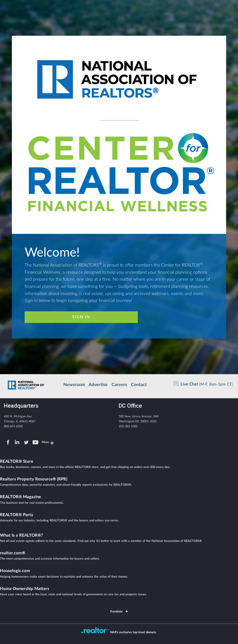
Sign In (81, 317)
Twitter (26, 442)
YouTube (35, 442)
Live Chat (189, 384)
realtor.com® (119, 556)
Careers (119, 384)
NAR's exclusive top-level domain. (133, 632)
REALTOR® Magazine (119, 500)
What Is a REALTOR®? (119, 538)
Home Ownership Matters (119, 592)
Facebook (8, 442)
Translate (116, 611)
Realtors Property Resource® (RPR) (119, 482)
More (45, 442)
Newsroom (74, 384)
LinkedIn (17, 442)
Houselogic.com (119, 574)
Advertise (98, 384)
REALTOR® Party (119, 518)
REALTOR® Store (119, 464)
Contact (139, 384)
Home (26, 384)
